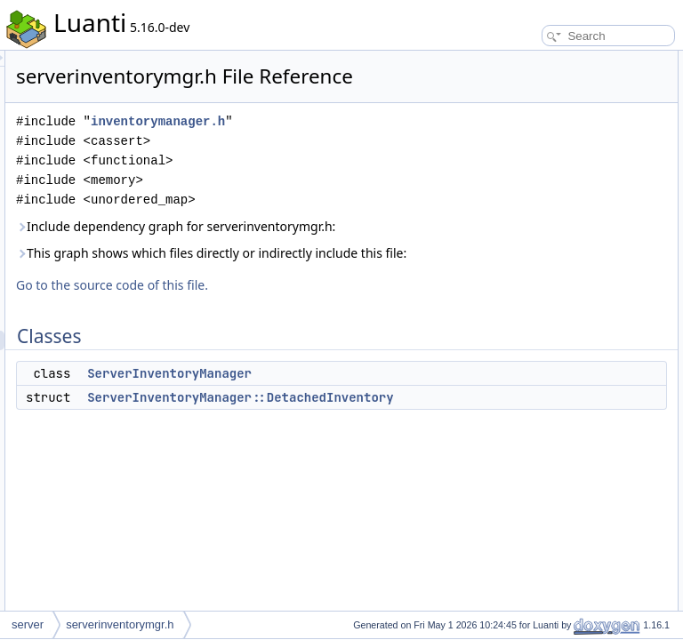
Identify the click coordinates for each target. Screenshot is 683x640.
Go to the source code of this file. (334, 368)
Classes (504, 60)
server (28, 624)
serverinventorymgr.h (119, 624)
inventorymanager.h (312, 165)
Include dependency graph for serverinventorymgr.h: (332, 280)
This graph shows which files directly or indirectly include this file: (343, 326)
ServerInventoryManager (391, 457)
